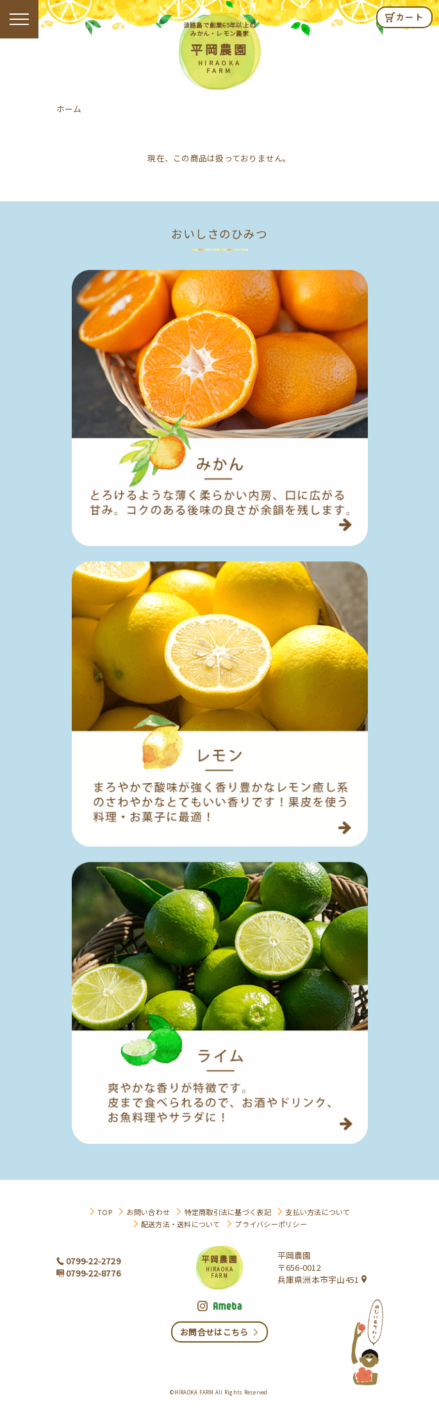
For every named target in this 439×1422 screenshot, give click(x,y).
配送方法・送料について (180, 1224)
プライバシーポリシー (271, 1224)
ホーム (69, 109)
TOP (104, 1212)
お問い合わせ (148, 1212)
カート (410, 17)
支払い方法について (317, 1212)
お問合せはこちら (214, 1332)
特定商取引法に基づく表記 (228, 1212)
